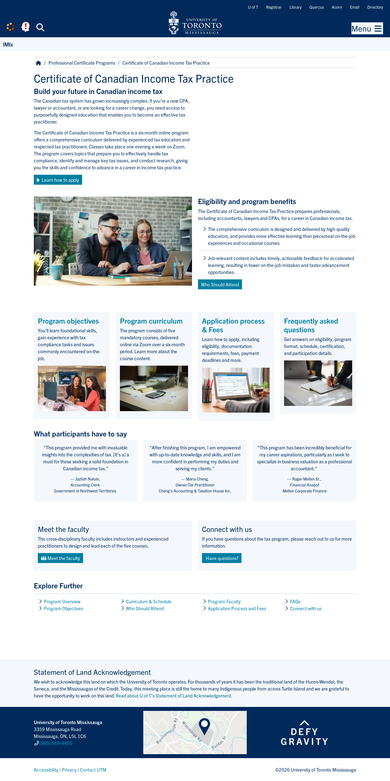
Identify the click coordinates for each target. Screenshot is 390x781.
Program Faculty (224, 601)
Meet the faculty (60, 558)
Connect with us (306, 608)
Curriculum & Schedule (149, 601)
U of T (253, 6)
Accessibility (46, 770)
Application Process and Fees (237, 608)
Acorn (337, 6)
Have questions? (222, 558)
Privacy (69, 770)
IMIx (8, 44)
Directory (375, 6)
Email (354, 6)
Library (295, 6)
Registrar (274, 6)
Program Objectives (63, 608)
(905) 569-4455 (56, 743)
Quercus (316, 6)
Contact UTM (93, 770)
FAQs (295, 601)
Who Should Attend (145, 608)
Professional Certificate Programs (82, 63)
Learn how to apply (58, 180)
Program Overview (62, 601)
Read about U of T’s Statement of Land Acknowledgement (173, 695)
